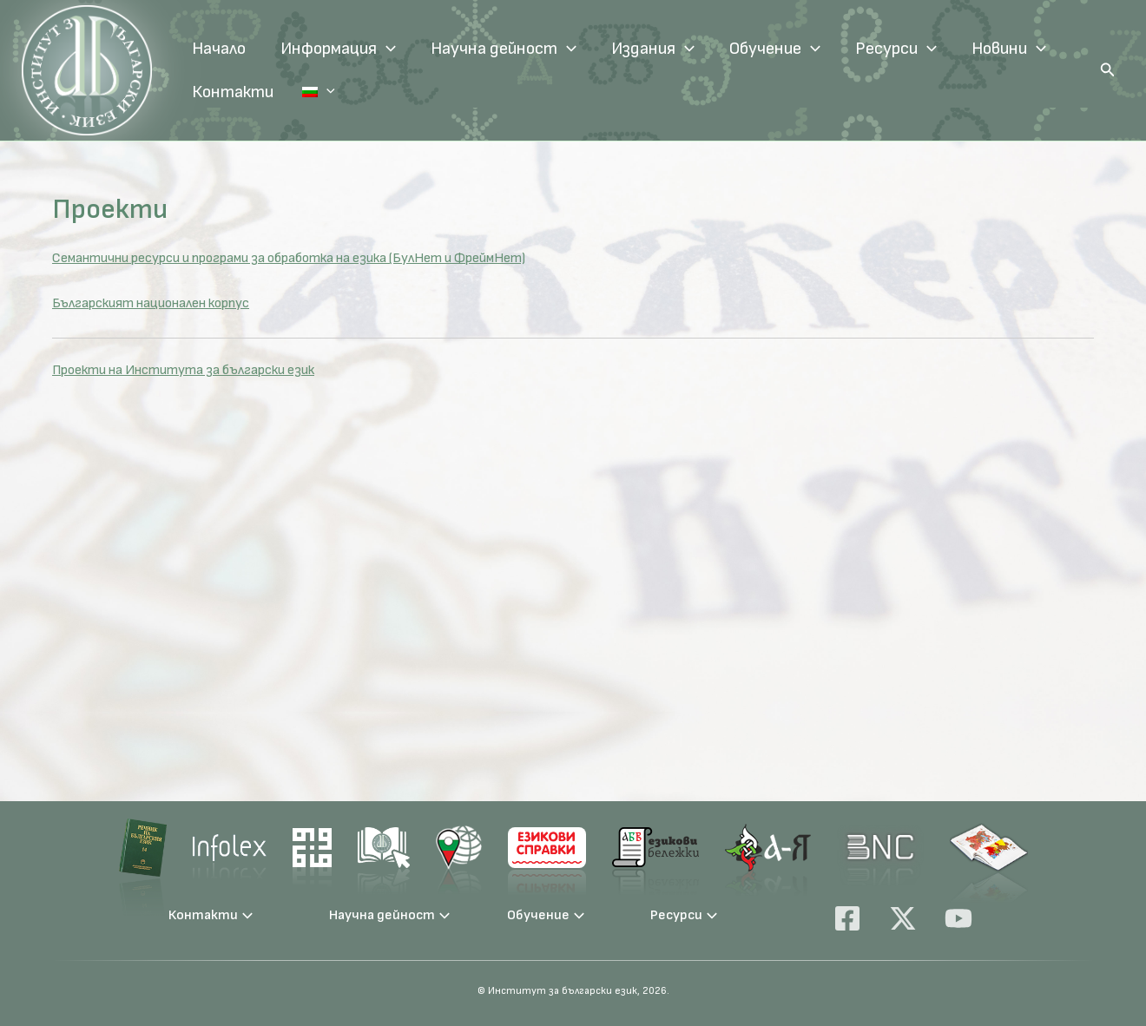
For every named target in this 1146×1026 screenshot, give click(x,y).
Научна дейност (503, 48)
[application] (386, 48)
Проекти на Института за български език (183, 370)
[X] (903, 918)
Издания (653, 48)
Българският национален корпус (150, 303)
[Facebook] (847, 918)
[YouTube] (958, 918)
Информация (338, 48)
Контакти (232, 92)
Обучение (774, 48)
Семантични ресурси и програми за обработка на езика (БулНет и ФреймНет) (288, 258)
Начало (219, 48)
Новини (1008, 48)
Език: (307, 92)
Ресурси (896, 48)
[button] (1108, 70)
